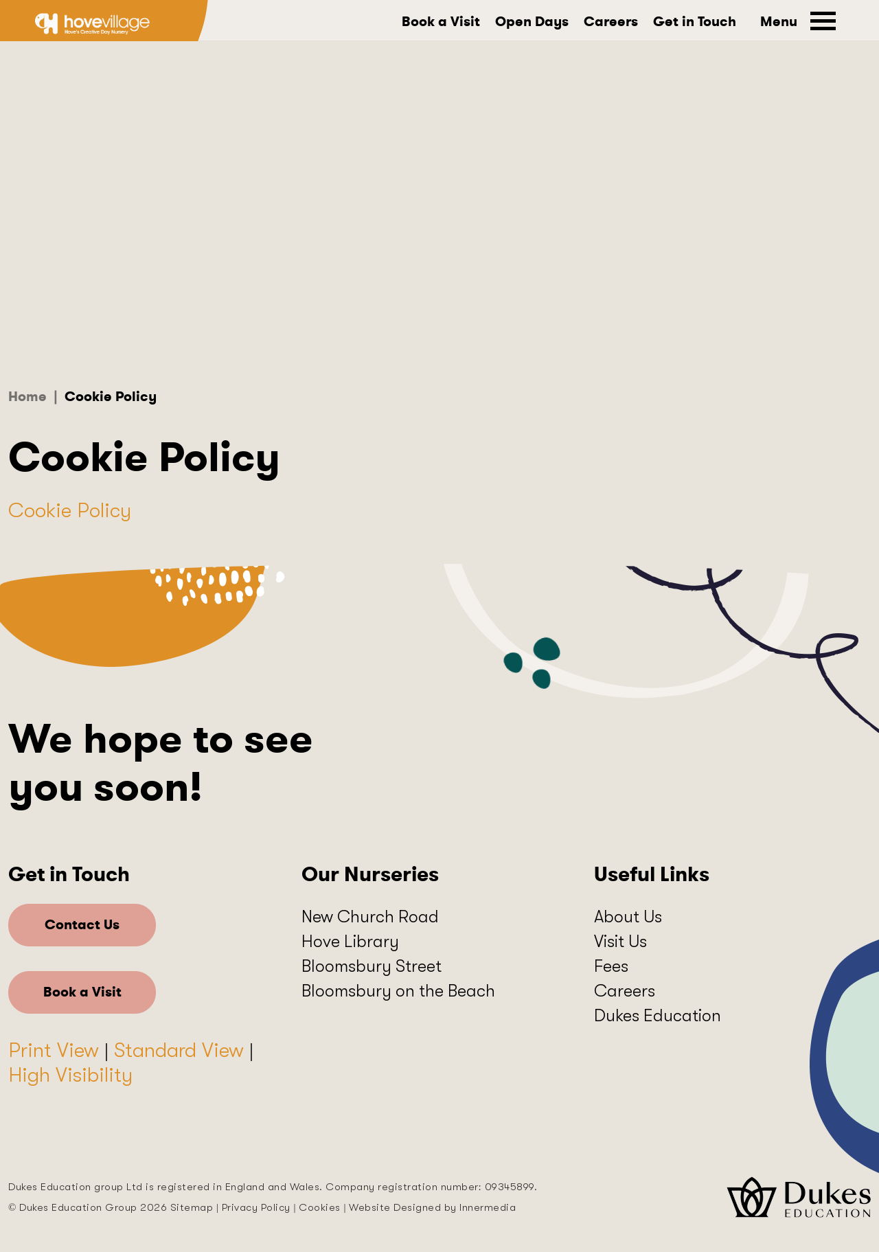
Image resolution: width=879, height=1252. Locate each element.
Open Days (532, 22)
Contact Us (82, 924)
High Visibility (70, 1074)
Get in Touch (694, 22)
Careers (611, 22)
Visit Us (620, 941)
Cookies (320, 1207)
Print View (53, 1050)
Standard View (179, 1050)
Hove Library (350, 941)
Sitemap (192, 1207)
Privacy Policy (256, 1207)
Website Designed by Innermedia (432, 1207)
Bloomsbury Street (371, 966)
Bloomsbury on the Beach (398, 991)
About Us (628, 916)
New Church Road (370, 916)
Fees (611, 966)
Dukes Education (657, 1015)
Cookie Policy (69, 510)
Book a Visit (441, 22)
